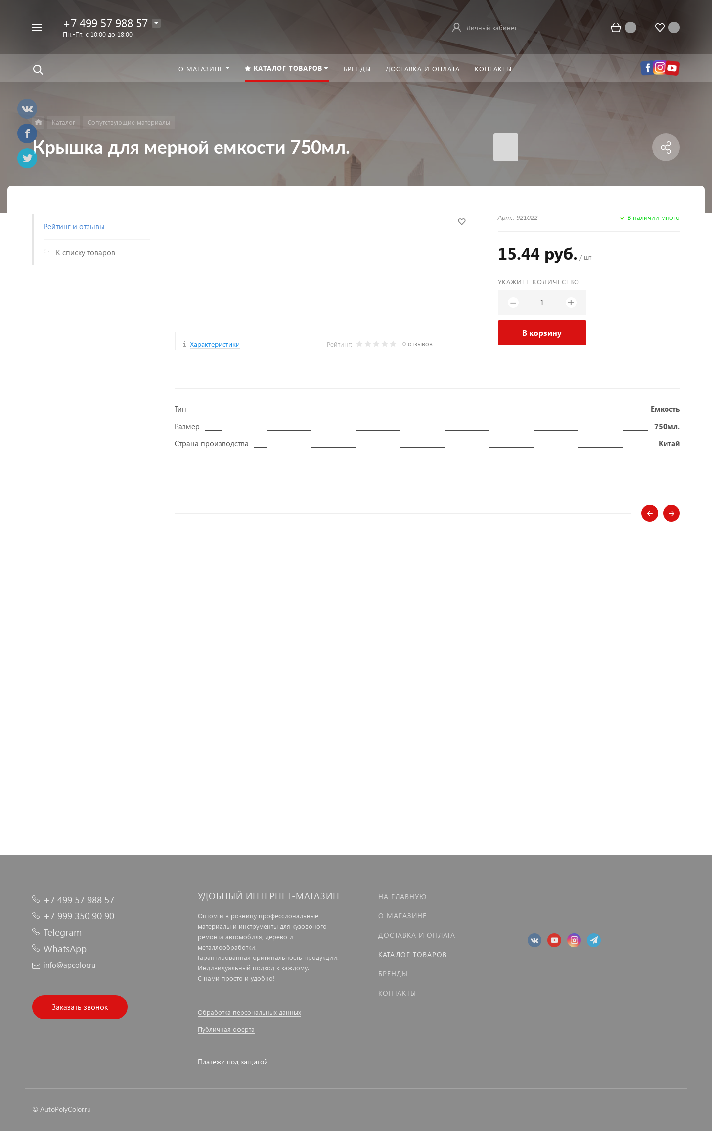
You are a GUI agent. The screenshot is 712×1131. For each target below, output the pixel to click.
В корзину (542, 332)
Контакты (397, 993)
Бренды (393, 973)
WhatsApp (65, 948)
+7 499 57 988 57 (105, 22)
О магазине (402, 915)
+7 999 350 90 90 (79, 916)
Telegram (63, 932)
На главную (402, 896)
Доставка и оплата (416, 935)
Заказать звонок (80, 1007)
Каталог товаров (412, 954)
